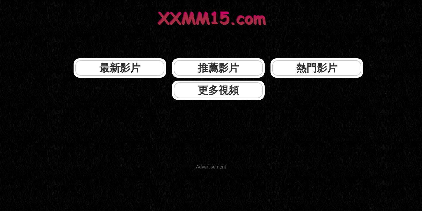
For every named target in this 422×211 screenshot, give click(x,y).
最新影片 (120, 49)
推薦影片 (185, 49)
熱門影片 (250, 49)
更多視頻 (316, 49)
